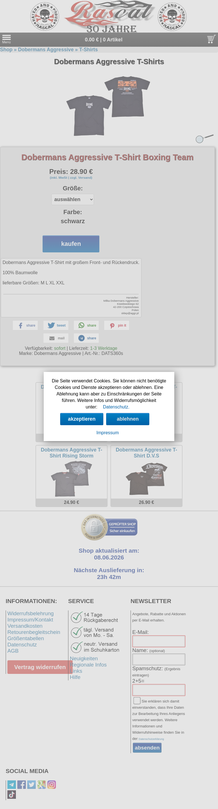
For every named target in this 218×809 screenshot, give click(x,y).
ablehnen (128, 419)
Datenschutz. (116, 406)
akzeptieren (82, 419)
